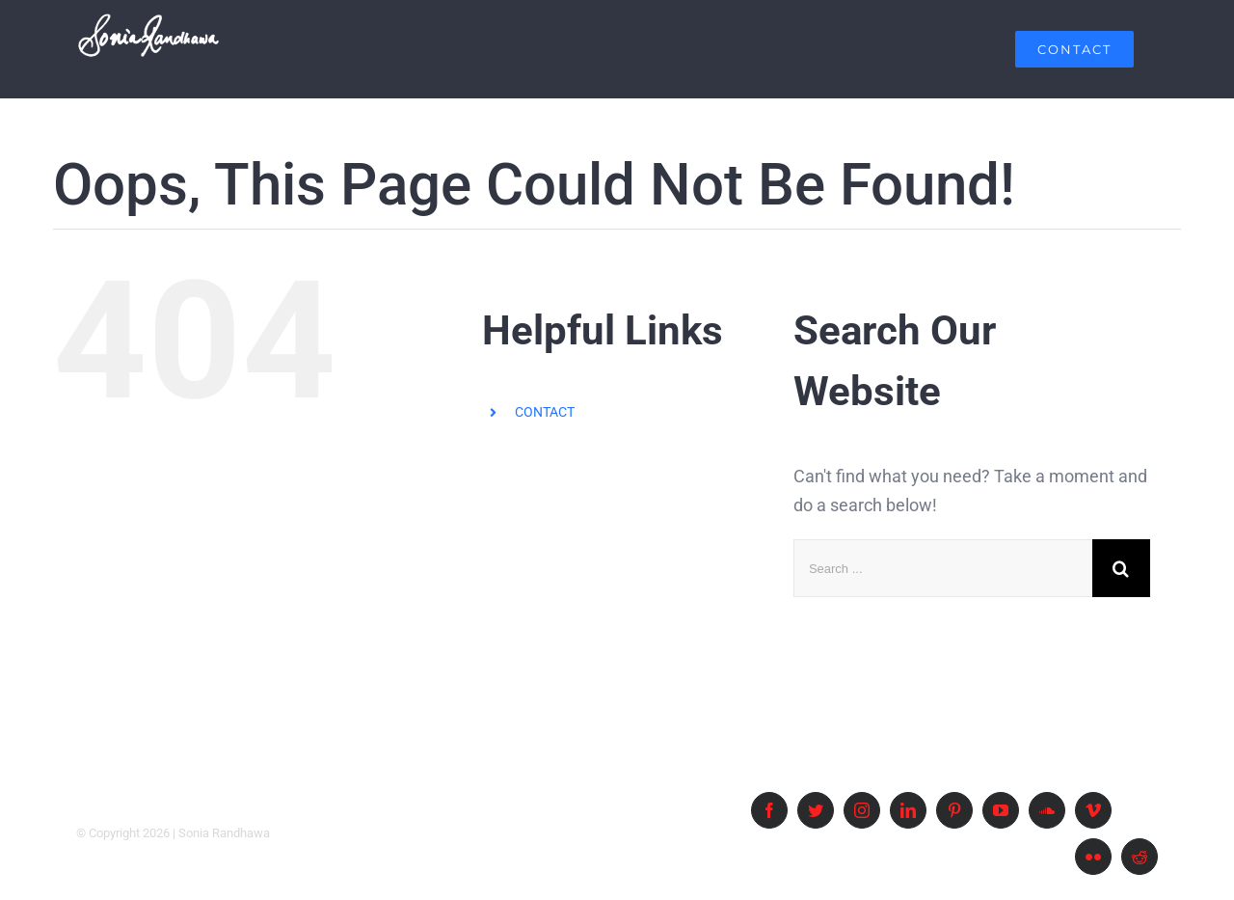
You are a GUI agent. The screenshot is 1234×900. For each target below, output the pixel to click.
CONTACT (545, 412)
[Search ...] (942, 568)
